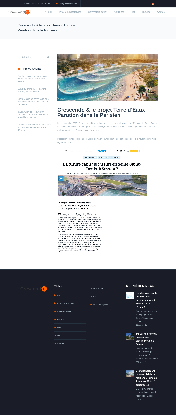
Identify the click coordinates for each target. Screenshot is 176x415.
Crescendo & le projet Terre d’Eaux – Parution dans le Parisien (103, 112)
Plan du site (98, 288)
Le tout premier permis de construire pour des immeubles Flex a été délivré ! (34, 127)
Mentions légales (100, 304)
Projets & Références (70, 12)
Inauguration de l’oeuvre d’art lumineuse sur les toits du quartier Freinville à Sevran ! (33, 115)
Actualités (119, 12)
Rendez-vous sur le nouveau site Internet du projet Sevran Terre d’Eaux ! (33, 79)
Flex (133, 12)
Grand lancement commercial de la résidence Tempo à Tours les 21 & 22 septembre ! (34, 102)
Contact (161, 12)
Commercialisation (97, 12)
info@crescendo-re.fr (69, 3)
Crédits (96, 296)
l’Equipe (146, 12)
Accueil (48, 12)
